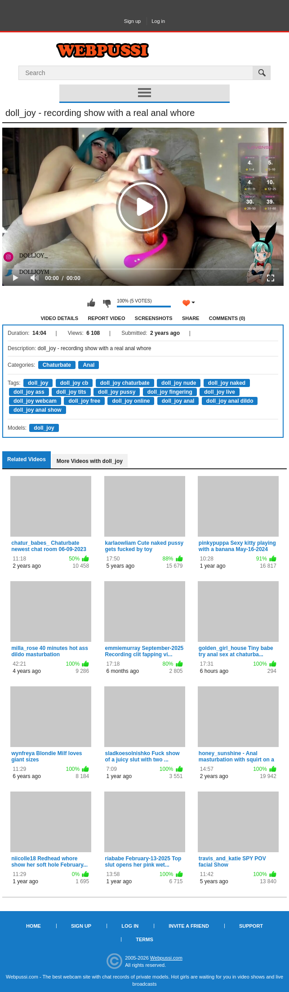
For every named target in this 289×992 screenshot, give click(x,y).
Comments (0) (227, 318)
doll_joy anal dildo (229, 401)
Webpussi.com (166, 958)
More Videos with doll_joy (90, 461)
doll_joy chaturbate (125, 383)
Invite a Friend (189, 926)
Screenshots (154, 318)
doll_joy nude (178, 383)
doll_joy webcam (35, 401)
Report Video (106, 318)
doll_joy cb (74, 383)
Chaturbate (57, 365)
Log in (158, 21)
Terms (144, 939)
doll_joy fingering (169, 392)
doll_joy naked (226, 383)
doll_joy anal (178, 401)
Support (251, 926)
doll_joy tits (71, 392)
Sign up (132, 21)
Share (191, 318)
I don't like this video (106, 303)
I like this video (91, 303)
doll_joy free (84, 401)
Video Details (60, 318)
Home (33, 926)
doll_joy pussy (116, 392)
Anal (88, 365)
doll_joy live (219, 392)
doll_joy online (131, 401)
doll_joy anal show (37, 410)
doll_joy (38, 383)
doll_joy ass (28, 392)
